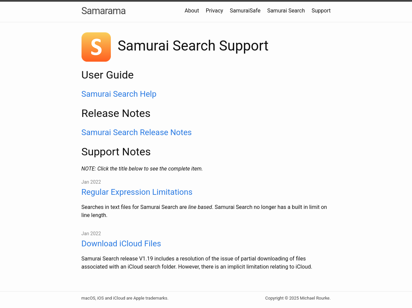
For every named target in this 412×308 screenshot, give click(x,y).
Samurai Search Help (119, 94)
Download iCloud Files (121, 243)
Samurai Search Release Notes (137, 132)
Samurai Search (286, 10)
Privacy (214, 10)
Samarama (104, 11)
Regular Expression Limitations (137, 192)
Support (321, 10)
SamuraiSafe (245, 10)
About (192, 10)
